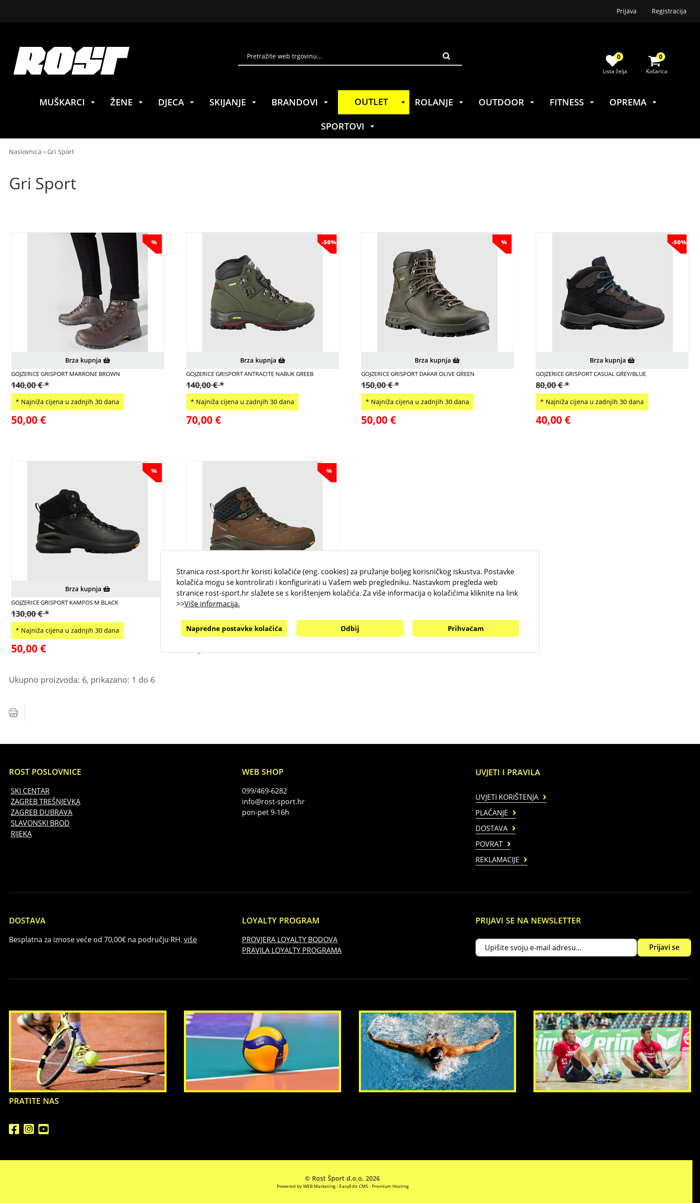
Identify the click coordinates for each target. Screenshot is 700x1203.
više (190, 939)
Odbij (350, 628)
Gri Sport (60, 151)
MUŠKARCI (67, 102)
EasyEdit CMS (353, 1186)
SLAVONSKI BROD (40, 823)
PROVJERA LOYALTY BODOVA (290, 939)
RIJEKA (21, 834)
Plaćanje (491, 813)
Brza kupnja (87, 360)
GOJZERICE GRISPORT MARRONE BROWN (65, 373)
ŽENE (127, 102)
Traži (446, 56)
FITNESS (572, 102)
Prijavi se (664, 947)
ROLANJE (439, 102)
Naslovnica (25, 151)
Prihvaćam (466, 628)
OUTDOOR (507, 102)
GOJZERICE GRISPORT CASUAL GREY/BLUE (591, 373)
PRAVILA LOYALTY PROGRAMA (292, 950)
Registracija (669, 11)
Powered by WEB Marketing (306, 1186)
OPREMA (633, 102)
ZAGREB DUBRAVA (41, 812)
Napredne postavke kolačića (234, 628)
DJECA (176, 102)
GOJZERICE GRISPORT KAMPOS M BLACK (64, 602)
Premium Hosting (390, 1186)
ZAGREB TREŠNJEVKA (45, 801)
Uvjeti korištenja (506, 797)
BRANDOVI (300, 102)
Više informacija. (212, 604)
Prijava (627, 11)
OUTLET (381, 102)
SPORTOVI (348, 126)
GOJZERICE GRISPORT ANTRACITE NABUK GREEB (249, 373)
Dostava (491, 828)
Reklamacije (497, 860)
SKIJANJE (233, 102)
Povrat (489, 844)
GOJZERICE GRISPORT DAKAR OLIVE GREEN (418, 373)
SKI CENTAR (30, 791)
